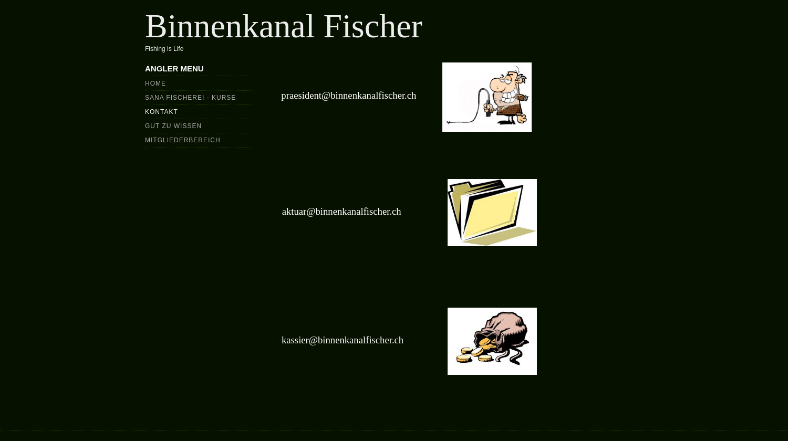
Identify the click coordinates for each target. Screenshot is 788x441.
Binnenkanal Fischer (283, 26)
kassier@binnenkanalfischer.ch (342, 339)
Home (155, 83)
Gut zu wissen (173, 126)
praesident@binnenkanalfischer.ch (348, 95)
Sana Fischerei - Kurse (190, 97)
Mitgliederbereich (183, 140)
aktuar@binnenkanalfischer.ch (341, 211)
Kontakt (161, 112)
